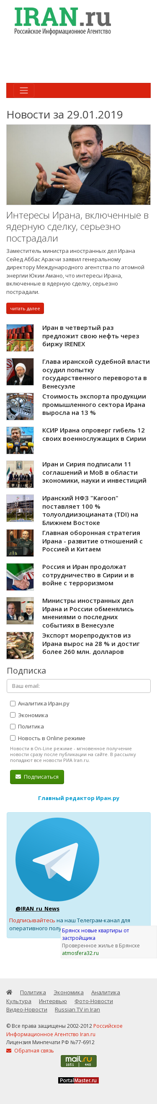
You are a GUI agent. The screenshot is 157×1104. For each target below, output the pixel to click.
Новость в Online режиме (47, 738)
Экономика (29, 715)
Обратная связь (30, 1050)
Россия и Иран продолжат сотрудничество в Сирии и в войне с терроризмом (88, 574)
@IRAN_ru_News (37, 908)
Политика (27, 726)
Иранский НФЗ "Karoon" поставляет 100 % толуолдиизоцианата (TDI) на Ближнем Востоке (90, 510)
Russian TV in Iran (77, 1009)
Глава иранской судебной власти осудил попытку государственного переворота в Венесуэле (96, 373)
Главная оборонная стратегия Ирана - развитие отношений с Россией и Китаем (92, 540)
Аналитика (105, 992)
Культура (18, 1001)
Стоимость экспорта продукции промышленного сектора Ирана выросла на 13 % (94, 404)
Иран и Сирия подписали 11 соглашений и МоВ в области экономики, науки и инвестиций (94, 472)
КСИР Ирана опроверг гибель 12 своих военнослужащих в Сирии (94, 434)
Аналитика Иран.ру (39, 703)
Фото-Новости (94, 1001)
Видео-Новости (26, 1009)
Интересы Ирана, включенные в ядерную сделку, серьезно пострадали (77, 226)
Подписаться (37, 776)
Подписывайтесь (32, 920)
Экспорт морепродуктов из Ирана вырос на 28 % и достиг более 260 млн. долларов (91, 643)
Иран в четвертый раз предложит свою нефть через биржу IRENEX (90, 335)
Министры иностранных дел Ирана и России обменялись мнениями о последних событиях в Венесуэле (88, 612)
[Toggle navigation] (23, 90)
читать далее (25, 308)
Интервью (53, 1001)
